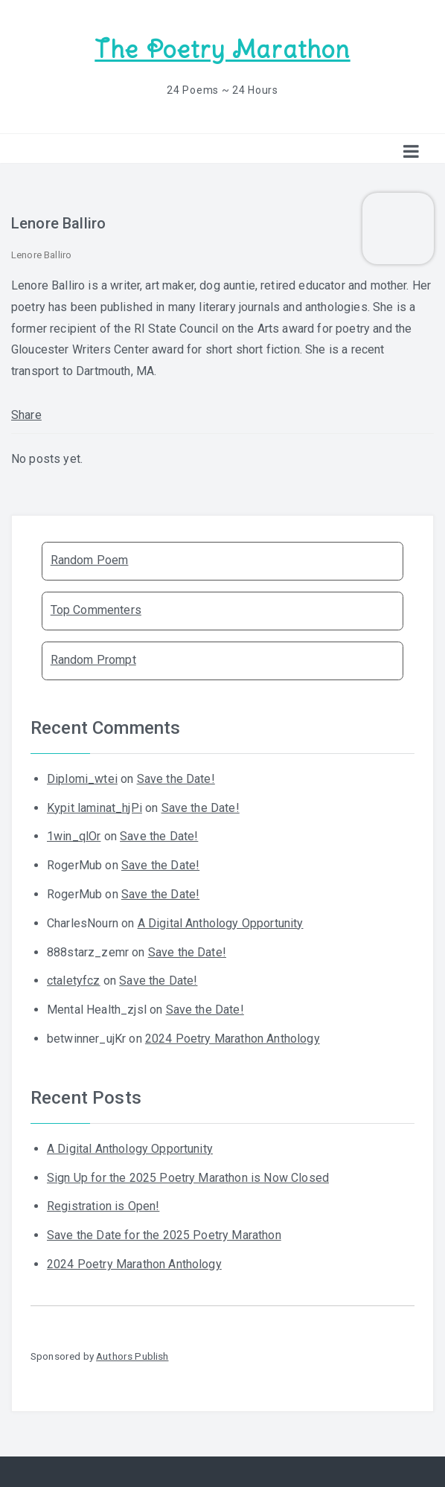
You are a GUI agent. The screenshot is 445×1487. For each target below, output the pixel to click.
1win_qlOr (73, 836)
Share (26, 415)
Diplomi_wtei (82, 779)
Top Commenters (96, 610)
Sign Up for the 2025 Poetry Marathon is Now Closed (188, 1178)
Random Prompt (93, 660)
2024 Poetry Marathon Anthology (232, 1039)
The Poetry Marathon (222, 49)
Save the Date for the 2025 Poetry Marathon (164, 1235)
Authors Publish (132, 1356)
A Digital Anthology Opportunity (221, 923)
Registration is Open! (103, 1206)
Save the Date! (176, 779)
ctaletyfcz (73, 980)
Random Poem (90, 560)
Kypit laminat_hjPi (94, 808)
